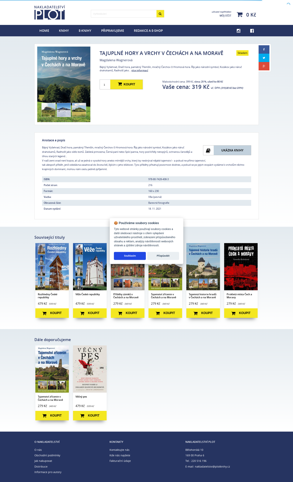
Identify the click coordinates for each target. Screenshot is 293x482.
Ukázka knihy (232, 150)
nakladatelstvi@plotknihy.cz (212, 466)
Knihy (64, 30)
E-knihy (85, 30)
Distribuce (41, 466)
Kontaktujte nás (119, 450)
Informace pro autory (47, 472)
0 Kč (246, 14)
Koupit (126, 84)
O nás (38, 450)
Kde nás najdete (120, 455)
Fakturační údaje (120, 461)
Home (44, 30)
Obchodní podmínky (47, 455)
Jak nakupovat (43, 461)
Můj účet (221, 13)
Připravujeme (112, 30)
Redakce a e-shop (148, 30)
